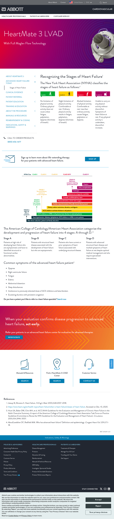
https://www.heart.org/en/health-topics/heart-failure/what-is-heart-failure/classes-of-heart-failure (46, 406)
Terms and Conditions (10, 472)
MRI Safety (35, 465)
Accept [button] (98, 500)
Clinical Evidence (14, 92)
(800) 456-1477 (14, 141)
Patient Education (15, 102)
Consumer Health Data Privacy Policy (15, 452)
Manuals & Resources (16, 116)
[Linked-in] (109, 489)
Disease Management (38, 448)
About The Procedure (16, 111)
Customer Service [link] (61, 16)
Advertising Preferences (11, 448)
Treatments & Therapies (68, 448)
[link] (13, 445)
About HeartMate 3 (15, 76)
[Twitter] (101, 489)
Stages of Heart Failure (18, 87)
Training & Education (16, 106)
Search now (61, 299)
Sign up (92, 159)
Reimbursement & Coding (18, 120)
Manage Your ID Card (67, 452)
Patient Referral (14, 97)
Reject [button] (98, 506)
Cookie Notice (13, 516)
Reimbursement (37, 458)
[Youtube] (105, 489)
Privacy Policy (8, 465)
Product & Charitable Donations (42, 472)
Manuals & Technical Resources (41, 462)
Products (35, 452)
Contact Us (7, 455)
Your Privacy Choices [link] (12, 475)
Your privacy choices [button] (98, 512)
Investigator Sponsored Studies (41, 468)
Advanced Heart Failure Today (17, 82)
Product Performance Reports (41, 475)
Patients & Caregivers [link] (39, 16)
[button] (101, 2)
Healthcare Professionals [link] (14, 16)
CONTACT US (89, 381)
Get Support (65, 458)
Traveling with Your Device (69, 455)
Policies (6, 462)
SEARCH (25, 381)
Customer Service (9, 458)
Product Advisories (9, 468)
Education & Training (38, 455)
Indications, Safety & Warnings (16, 126)
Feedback (111, 363)
